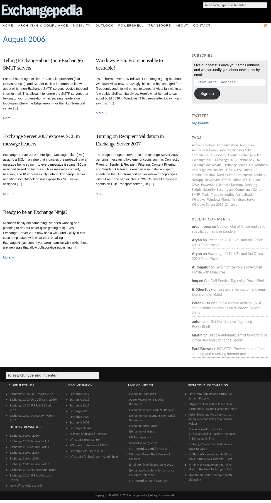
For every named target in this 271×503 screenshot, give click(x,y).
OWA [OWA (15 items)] (195, 185)
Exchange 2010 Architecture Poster (33, 470)
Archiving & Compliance (43, 25)
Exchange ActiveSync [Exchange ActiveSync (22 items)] (207, 165)
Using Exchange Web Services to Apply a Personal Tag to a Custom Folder (211, 419)
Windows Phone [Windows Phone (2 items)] (218, 199)
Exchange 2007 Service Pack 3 (29, 464)
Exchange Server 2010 (24, 458)
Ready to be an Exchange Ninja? (35, 212)
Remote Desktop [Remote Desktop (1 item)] (231, 185)
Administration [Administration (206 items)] (227, 145)
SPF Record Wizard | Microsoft (149, 449)
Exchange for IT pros (142, 431)
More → (9, 118)
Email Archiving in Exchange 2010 (151, 464)
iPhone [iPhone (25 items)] (197, 175)
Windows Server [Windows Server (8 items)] (244, 199)
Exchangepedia (137, 495)
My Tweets (200, 123)
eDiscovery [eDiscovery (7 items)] (218, 155)
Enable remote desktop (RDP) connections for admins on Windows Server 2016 (228, 308)
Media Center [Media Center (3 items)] (227, 175)
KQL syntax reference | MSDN (89, 445)
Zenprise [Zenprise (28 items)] (231, 204)
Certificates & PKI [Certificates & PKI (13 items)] (240, 150)
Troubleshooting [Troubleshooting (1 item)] (222, 194)
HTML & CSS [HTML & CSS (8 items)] (233, 170)
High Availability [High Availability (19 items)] (211, 170)
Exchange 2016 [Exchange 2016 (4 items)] (249, 160)
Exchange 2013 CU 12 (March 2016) (33, 399)
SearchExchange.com (143, 443)
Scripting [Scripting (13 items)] (251, 185)
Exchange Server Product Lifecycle (151, 410)
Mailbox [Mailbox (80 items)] (209, 175)
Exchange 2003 (79, 422)
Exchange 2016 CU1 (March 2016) (32, 394)
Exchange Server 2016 (24, 435)
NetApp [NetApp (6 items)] (197, 180)
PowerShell (131, 25)
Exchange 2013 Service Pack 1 (29, 447)
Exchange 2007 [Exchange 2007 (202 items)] (250, 155)
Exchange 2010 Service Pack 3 (29, 441)
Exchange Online (81, 428)
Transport (160, 25)
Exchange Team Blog (142, 394)
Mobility (82, 25)
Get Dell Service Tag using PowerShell (234, 281)
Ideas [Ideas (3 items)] (248, 170)
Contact (202, 25)
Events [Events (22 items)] (232, 155)
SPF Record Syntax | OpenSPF (148, 481)
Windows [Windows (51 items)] (198, 199)
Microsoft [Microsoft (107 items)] (245, 175)
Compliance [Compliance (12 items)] (200, 155)
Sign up (207, 93)
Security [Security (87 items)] (209, 189)
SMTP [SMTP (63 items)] (196, 194)
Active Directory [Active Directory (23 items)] (203, 145)
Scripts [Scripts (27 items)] (196, 189)
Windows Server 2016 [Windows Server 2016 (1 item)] (207, 204)
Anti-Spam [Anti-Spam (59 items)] (247, 145)
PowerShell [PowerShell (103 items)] (209, 185)
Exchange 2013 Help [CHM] (88, 451)
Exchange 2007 (79, 417)
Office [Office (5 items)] (226, 180)
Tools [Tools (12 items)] (205, 194)
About (182, 25)
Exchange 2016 (79, 399)
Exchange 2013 (79, 411)
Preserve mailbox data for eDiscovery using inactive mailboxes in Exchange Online (212, 433)
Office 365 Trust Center (85, 440)
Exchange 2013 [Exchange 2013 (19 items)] (226, 160)
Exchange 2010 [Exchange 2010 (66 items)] (202, 160)
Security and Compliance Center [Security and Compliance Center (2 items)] (240, 189)
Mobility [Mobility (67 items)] (260, 175)
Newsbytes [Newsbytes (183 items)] (212, 180)
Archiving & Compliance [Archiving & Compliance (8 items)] (209, 150)
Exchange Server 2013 (24, 452)
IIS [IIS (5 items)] (255, 170)
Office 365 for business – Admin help (94, 457)
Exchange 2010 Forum (144, 426)
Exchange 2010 (79, 405)
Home (7, 25)
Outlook (104, 25)
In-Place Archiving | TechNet (88, 434)
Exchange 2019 (79, 394)
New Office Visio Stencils (26, 486)
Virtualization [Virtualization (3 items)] (245, 194)
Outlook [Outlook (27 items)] (255, 180)
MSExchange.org (140, 437)
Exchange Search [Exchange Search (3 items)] (235, 165)
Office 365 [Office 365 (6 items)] (240, 180)
